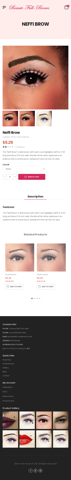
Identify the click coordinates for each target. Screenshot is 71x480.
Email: (5, 336)
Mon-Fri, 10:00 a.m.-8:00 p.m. (16, 348)
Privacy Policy (8, 401)
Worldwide (15, 340)
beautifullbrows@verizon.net (20, 336)
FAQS (5, 391)
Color (6, 164)
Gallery (6, 367)
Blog (4, 371)
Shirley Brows (42, 274)
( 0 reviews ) (20, 147)
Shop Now (7, 360)
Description (35, 196)
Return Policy (8, 396)
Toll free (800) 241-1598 (19, 328)
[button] (32, 298)
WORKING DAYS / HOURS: (13, 344)
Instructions (7, 387)
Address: (7, 340)
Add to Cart (33, 176)
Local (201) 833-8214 (17, 332)
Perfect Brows (8, 363)
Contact (6, 375)
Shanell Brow (10, 274)
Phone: (6, 328)
